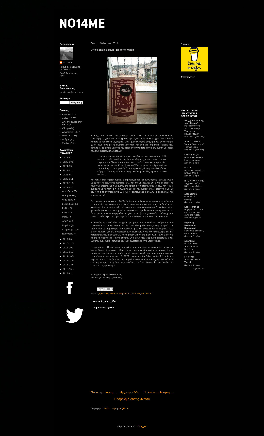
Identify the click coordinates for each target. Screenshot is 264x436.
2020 (66, 183)
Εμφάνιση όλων (198, 269)
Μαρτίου (66, 225)
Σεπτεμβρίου (68, 204)
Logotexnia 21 (191, 207)
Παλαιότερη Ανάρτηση (158, 392)
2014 (66, 256)
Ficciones (189, 257)
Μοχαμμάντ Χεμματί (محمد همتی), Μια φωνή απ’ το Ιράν (193, 212)
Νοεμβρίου (67, 195)
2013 (66, 260)
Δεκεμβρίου (68, 191)
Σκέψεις (66, 143)
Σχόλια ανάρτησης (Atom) (116, 408)
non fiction (146, 293)
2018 (66, 239)
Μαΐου (65, 216)
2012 (66, 264)
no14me (66, 118)
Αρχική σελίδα (129, 392)
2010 (66, 273)
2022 (66, 174)
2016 (66, 247)
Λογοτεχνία (67, 132)
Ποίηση (65, 139)
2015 (66, 252)
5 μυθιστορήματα (192, 160)
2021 (66, 179)
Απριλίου (67, 221)
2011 (66, 269)
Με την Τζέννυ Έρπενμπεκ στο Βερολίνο (191, 246)
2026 (66, 157)
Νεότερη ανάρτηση (103, 392)
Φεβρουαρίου (69, 229)
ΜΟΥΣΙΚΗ (67, 135)
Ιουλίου (66, 208)
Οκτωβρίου (68, 199)
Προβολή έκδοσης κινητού (132, 399)
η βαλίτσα (189, 241)
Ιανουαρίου (68, 233)
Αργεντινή (104, 293)
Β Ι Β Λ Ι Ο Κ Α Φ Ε (194, 180)
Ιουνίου (66, 212)
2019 (66, 187)
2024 (66, 166)
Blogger (142, 426)
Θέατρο (66, 128)
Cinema (66, 114)
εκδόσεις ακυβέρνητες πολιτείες (125, 293)
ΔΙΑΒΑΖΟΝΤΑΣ (192, 141)
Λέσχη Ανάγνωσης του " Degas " (194, 121)
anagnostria (190, 194)
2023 (66, 170)
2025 (66, 162)
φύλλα (187, 167)
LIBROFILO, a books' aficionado (193, 156)
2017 (66, 243)
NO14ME (82, 22)
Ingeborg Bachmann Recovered (189, 225)
